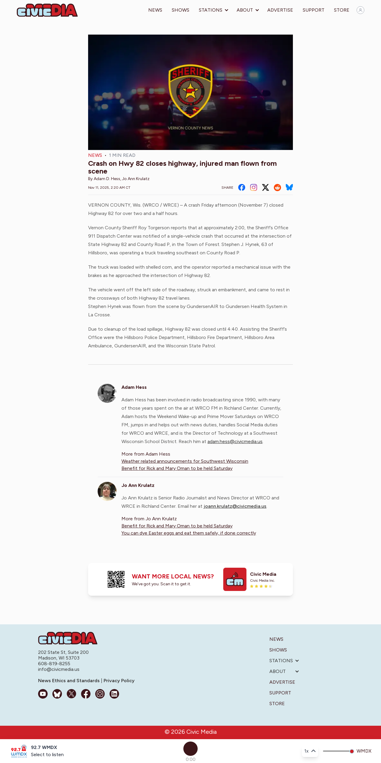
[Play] (190, 749)
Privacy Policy (118, 680)
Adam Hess (134, 387)
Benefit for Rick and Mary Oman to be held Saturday (176, 468)
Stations (210, 10)
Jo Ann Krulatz (135, 178)
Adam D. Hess (107, 178)
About (245, 10)
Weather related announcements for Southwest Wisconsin (184, 461)
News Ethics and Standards (69, 680)
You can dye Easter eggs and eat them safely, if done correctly (188, 533)
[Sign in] (360, 10)
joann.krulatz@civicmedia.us (235, 506)
